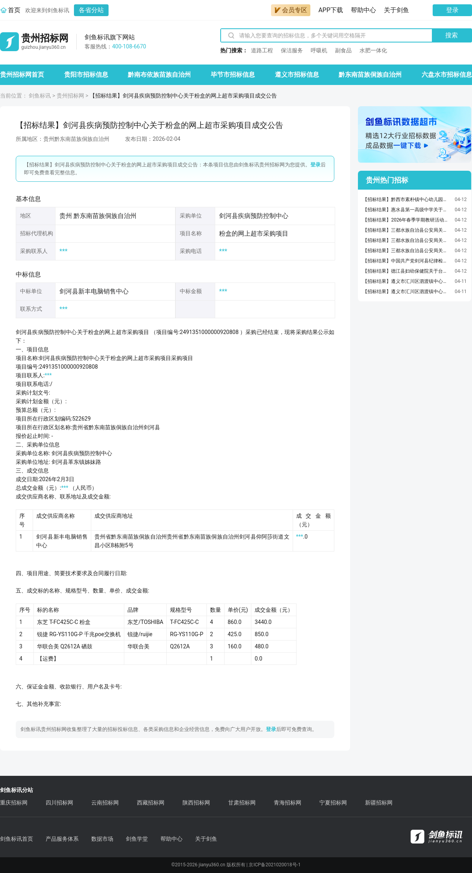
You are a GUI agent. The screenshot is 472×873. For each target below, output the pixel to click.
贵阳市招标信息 (86, 74)
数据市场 (102, 839)
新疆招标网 (379, 802)
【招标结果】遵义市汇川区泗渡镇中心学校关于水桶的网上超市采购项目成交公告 (407, 281)
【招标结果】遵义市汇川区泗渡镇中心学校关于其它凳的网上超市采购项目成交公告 (407, 291)
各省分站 (91, 10)
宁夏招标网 (333, 802)
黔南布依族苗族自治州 (159, 74)
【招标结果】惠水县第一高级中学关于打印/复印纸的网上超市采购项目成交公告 (407, 209)
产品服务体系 (62, 839)
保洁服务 (292, 50)
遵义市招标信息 (297, 74)
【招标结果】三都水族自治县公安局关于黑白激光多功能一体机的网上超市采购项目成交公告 (407, 240)
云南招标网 (105, 802)
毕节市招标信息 (233, 74)
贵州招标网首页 (22, 74)
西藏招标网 (150, 802)
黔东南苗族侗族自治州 (370, 74)
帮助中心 (363, 10)
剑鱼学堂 (137, 839)
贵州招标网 (70, 95)
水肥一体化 (373, 50)
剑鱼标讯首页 (16, 839)
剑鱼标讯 (40, 95)
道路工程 (262, 50)
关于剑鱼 (396, 10)
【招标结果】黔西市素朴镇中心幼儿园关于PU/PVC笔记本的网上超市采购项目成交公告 (407, 199)
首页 (14, 10)
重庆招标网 (14, 802)
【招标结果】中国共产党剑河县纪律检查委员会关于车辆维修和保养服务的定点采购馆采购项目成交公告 (407, 261)
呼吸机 (319, 50)
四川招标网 (59, 802)
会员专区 (290, 10)
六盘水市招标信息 (447, 74)
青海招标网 (287, 802)
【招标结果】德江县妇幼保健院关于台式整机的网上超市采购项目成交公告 (407, 271)
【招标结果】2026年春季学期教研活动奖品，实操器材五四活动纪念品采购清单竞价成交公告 (407, 220)
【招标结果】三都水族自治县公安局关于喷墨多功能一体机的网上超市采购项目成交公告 (407, 250)
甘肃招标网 (242, 802)
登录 (452, 10)
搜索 (451, 35)
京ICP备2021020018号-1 (275, 864)
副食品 (343, 50)
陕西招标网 (196, 802)
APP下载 (330, 10)
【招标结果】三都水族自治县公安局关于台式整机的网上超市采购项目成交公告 (407, 230)
